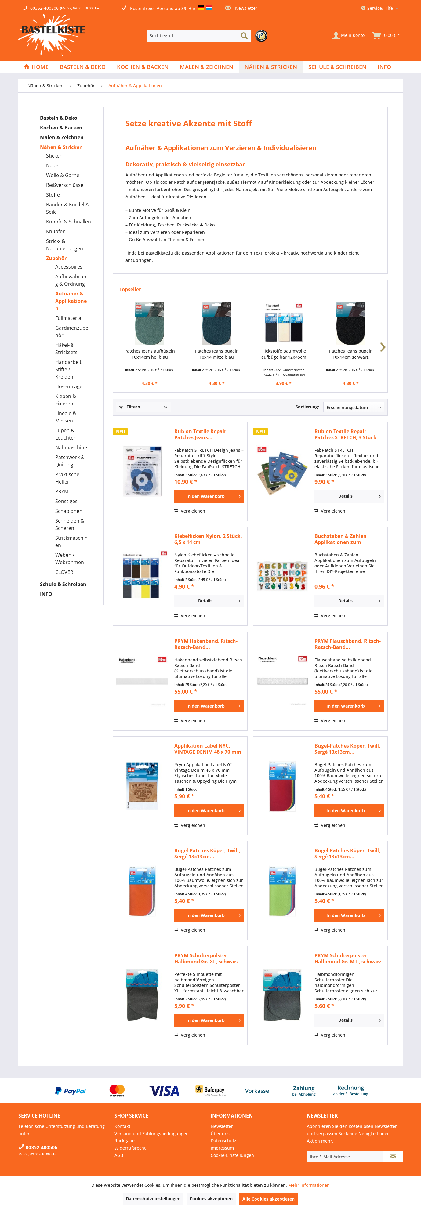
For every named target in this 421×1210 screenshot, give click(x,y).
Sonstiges (66, 501)
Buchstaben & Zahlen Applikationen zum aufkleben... (340, 539)
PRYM (61, 491)
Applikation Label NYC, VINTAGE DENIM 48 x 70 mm (207, 749)
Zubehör (56, 258)
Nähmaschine (71, 447)
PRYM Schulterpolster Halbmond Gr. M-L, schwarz (348, 958)
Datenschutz (223, 1140)
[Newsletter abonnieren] (393, 1156)
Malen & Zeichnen (62, 137)
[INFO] (384, 67)
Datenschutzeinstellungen (153, 1198)
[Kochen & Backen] (142, 67)
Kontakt (122, 1126)
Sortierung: (307, 407)
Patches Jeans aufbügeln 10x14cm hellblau (149, 354)
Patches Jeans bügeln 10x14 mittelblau (217, 354)
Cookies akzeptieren (211, 1198)
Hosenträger (70, 386)
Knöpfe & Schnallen (68, 221)
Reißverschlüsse (64, 185)
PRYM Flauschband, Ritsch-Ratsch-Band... (347, 644)
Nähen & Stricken (61, 147)
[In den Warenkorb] (209, 496)
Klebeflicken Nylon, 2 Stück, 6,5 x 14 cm (208, 539)
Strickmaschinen (71, 541)
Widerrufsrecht (130, 1148)
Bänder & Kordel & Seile (67, 208)
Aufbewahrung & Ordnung (70, 280)
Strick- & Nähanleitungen (64, 245)
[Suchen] (244, 36)
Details (359, 495)
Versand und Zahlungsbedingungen (151, 1133)
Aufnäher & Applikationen (71, 301)
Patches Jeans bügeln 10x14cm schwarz (351, 354)
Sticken (54, 155)
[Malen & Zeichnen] (206, 67)
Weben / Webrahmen (69, 559)
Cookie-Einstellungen (232, 1155)
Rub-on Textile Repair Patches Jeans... (200, 434)
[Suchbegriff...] (199, 36)
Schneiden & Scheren (69, 524)
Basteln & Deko (58, 117)
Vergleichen (189, 511)
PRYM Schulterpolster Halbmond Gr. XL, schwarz (206, 958)
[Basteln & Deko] (82, 67)
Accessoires (68, 266)
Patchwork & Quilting (70, 461)
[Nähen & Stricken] (271, 67)
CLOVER (64, 572)
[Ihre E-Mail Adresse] (345, 1156)
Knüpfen (56, 231)
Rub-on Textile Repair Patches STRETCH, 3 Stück (345, 434)
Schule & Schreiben (63, 584)
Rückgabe (124, 1140)
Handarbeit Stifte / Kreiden (68, 369)
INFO (46, 594)
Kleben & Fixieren (65, 400)
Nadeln (54, 165)
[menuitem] (208, 36)
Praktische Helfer (67, 478)
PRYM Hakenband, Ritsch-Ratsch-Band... (206, 644)
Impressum (222, 1148)
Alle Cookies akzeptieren (268, 1199)
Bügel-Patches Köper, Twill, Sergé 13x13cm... (347, 749)
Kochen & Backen (61, 127)
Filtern (129, 407)
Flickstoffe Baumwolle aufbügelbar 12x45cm (283, 354)
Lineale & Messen (65, 417)
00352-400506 (44, 8)
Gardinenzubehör (71, 331)
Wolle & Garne (62, 175)
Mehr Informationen (309, 1185)
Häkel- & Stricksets (66, 349)
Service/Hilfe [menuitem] (377, 8)
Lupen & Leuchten (66, 434)
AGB (118, 1155)
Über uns (220, 1133)
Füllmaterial (68, 318)
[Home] (36, 67)
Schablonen (68, 511)
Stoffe (53, 194)
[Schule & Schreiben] (337, 67)
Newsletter (241, 8)
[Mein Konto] (348, 35)
